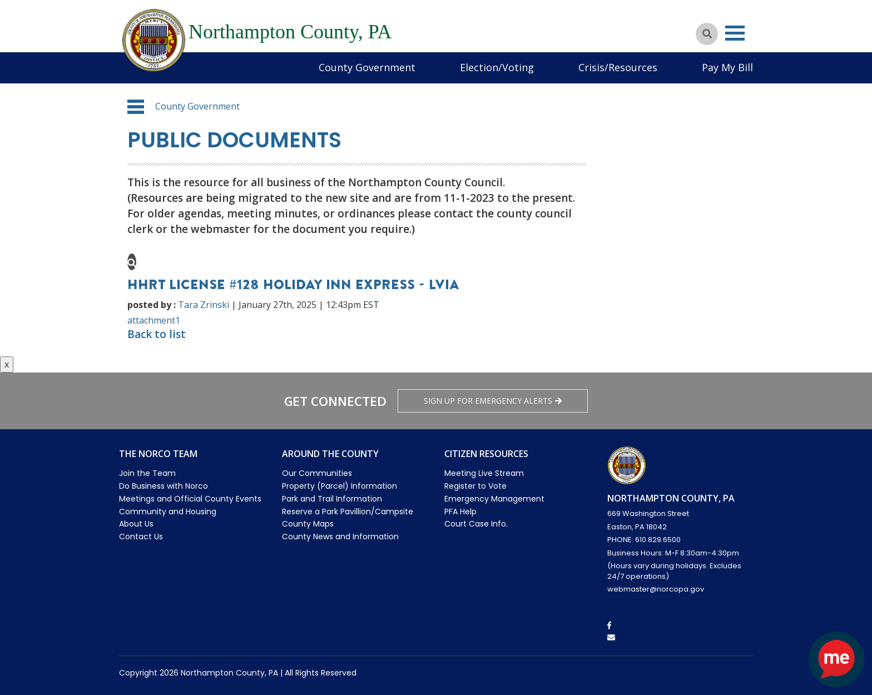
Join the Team (147, 473)
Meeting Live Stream (484, 473)
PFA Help (460, 511)
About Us (136, 523)
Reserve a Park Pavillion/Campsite (347, 511)
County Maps (308, 523)
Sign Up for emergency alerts (493, 400)
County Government (367, 67)
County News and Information (340, 536)
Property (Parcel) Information (339, 486)
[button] (135, 106)
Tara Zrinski (203, 305)
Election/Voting (497, 67)
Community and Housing (167, 511)
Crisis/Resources (617, 67)
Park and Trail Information (332, 498)
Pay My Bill (727, 67)
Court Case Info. (476, 523)
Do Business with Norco (163, 486)
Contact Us (141, 536)
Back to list (156, 334)
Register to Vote (475, 486)
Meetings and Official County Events (190, 498)
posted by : (151, 305)
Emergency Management (494, 498)
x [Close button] (6, 364)
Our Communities (317, 473)
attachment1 (153, 320)
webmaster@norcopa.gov (655, 589)
